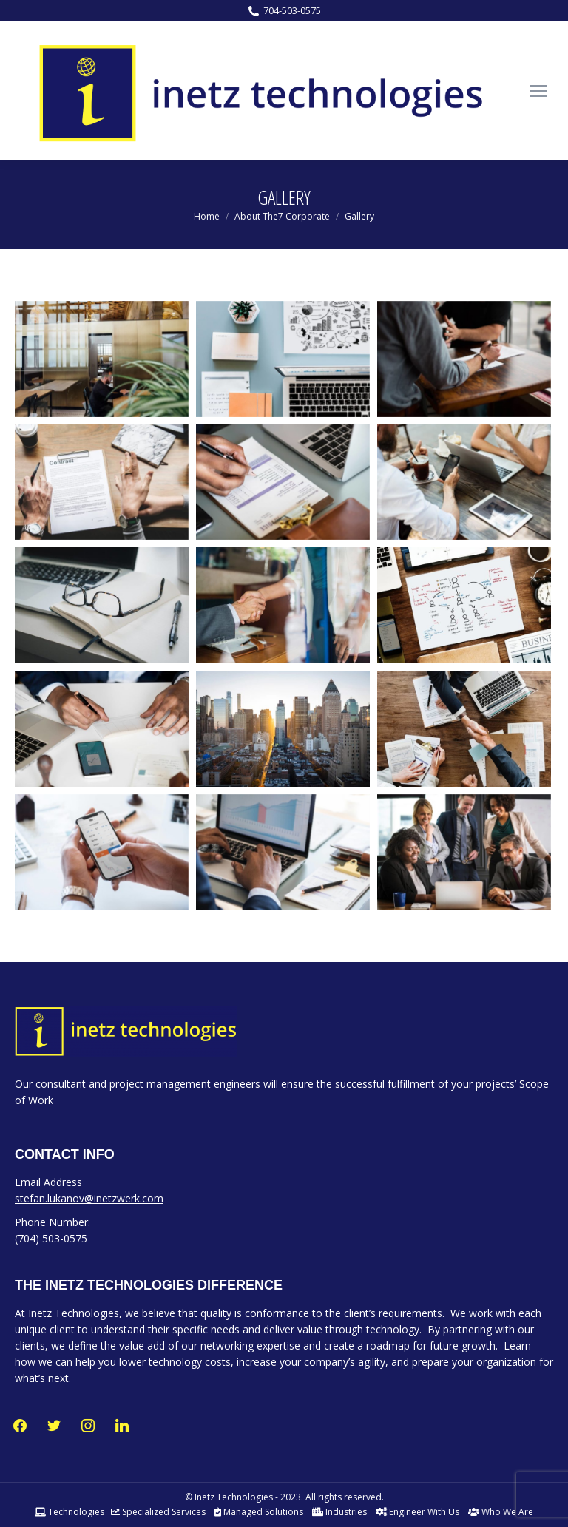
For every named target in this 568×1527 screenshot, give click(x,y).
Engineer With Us (417, 1512)
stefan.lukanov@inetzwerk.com (89, 1198)
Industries (339, 1512)
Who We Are (500, 1512)
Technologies (69, 1512)
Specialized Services (158, 1512)
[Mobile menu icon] (538, 91)
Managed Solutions (258, 1512)
